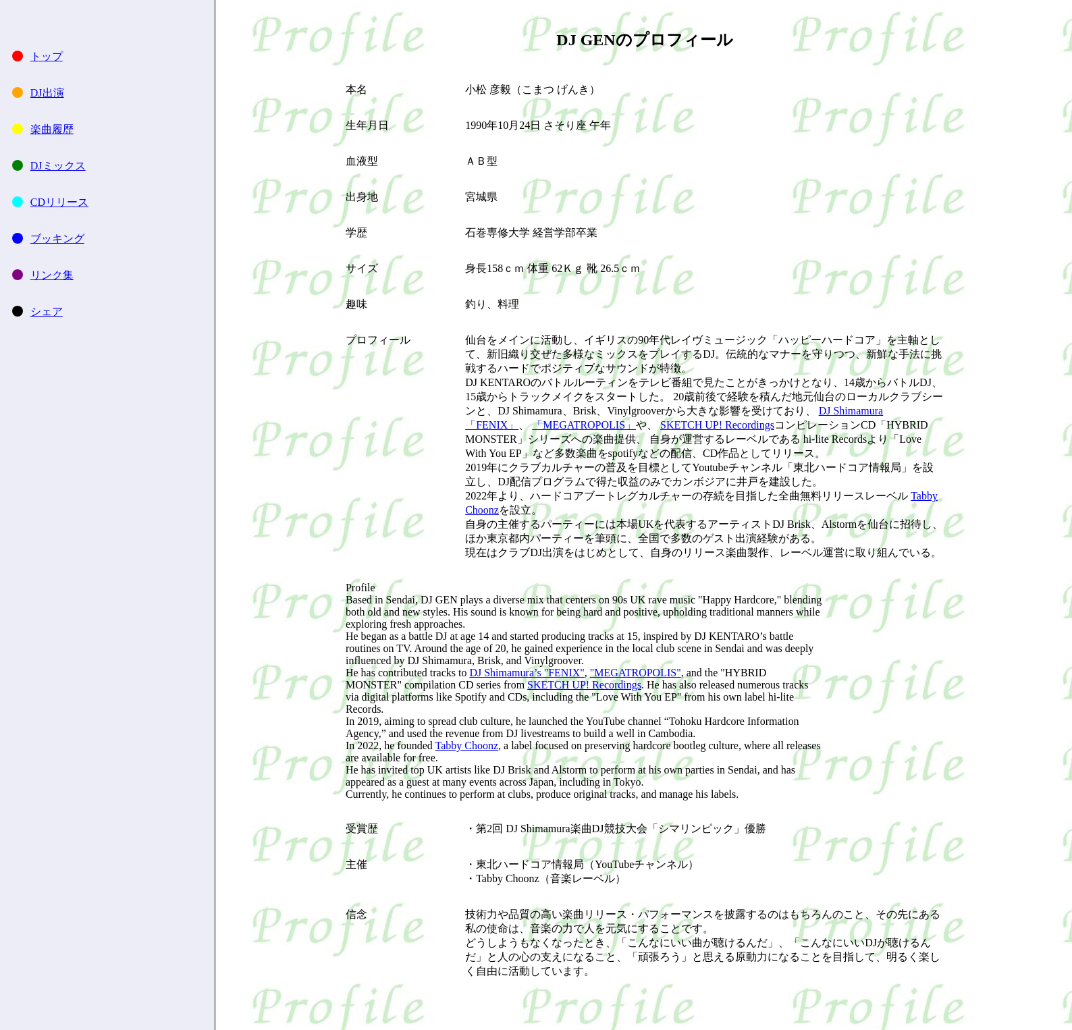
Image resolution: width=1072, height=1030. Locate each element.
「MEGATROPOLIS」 (584, 425)
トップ (46, 56)
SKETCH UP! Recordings (717, 425)
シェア (46, 311)
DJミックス (58, 165)
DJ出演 (47, 93)
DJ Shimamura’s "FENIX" (526, 672)
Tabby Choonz (467, 745)
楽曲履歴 (52, 129)
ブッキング (57, 238)
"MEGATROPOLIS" (635, 672)
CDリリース (59, 202)
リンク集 (52, 275)
